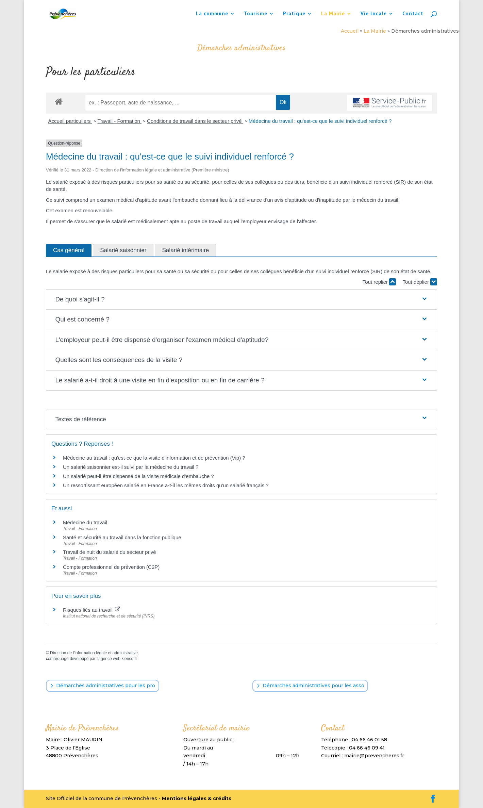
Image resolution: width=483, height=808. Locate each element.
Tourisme (255, 14)
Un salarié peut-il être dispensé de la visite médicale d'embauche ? (138, 476)
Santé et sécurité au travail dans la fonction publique (122, 537)
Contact (412, 14)
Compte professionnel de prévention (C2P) (111, 567)
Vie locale (374, 14)
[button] (241, 300)
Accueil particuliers (70, 121)
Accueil (350, 31)
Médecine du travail (85, 522)
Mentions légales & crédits (196, 798)
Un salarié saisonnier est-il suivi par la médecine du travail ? (131, 467)
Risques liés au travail (91, 610)
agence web (109, 658)
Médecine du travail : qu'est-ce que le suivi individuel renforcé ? (320, 121)
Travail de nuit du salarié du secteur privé (109, 552)
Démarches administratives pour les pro (105, 685)
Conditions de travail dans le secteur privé (195, 121)
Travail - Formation (119, 121)
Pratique (294, 14)
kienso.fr (129, 658)
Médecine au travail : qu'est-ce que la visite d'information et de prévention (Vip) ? (154, 458)
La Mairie (333, 14)
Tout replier (379, 281)
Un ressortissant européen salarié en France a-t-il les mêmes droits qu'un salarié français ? (166, 485)
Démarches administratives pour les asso (313, 685)
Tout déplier (419, 281)
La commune (212, 14)
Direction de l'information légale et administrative (94, 652)
